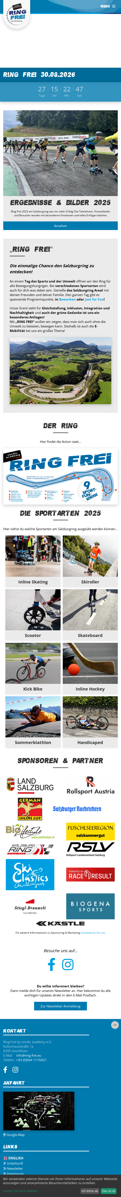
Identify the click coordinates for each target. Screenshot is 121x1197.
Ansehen (60, 226)
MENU (108, 6)
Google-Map (14, 1135)
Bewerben (67, 300)
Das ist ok (108, 1191)
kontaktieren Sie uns (93, 932)
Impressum (13, 1173)
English (13, 1158)
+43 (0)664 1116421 (31, 1060)
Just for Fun (94, 300)
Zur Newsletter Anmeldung (60, 1006)
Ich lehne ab (90, 1191)
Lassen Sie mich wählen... (21, 1191)
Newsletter (13, 1168)
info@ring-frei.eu (28, 1055)
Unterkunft (13, 1163)
